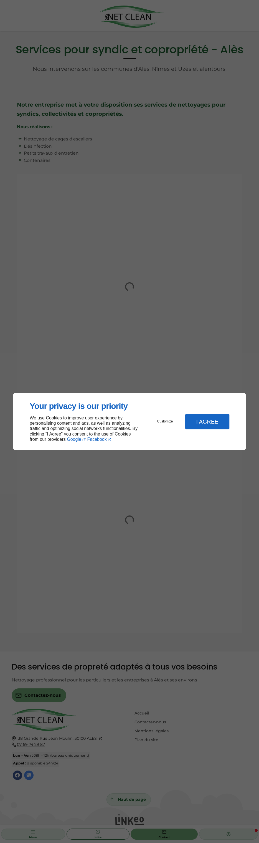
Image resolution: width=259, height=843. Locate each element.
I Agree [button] (207, 422)
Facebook (97, 439)
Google (74, 439)
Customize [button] (165, 421)
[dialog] (129, 421)
